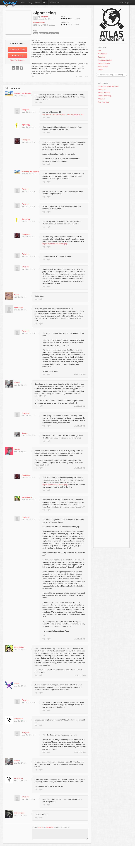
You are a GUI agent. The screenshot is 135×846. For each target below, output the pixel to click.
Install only (17, 55)
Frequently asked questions (108, 86)
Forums (37, 3)
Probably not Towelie (22, 93)
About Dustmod (104, 93)
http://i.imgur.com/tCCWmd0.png (54, 244)
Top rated (101, 57)
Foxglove (44, 17)
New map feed (104, 102)
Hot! (99, 51)
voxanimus (18, 719)
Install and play (17, 49)
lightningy (26, 125)
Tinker (16, 295)
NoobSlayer (18, 307)
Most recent (102, 54)
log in (40, 827)
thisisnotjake (19, 813)
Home (23, 3)
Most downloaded (105, 60)
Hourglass (26, 140)
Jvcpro (17, 383)
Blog (30, 3)
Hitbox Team (54, 3)
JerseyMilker (27, 497)
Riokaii (17, 449)
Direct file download (17, 60)
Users (100, 70)
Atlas (45, 3)
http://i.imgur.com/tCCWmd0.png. (55, 485)
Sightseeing (44, 13)
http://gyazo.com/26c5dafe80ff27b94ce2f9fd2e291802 (62, 114)
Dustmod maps (104, 63)
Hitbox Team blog (104, 96)
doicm (16, 684)
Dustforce (101, 89)
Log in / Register (125, 3)
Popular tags (103, 66)
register (50, 827)
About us (101, 99)
